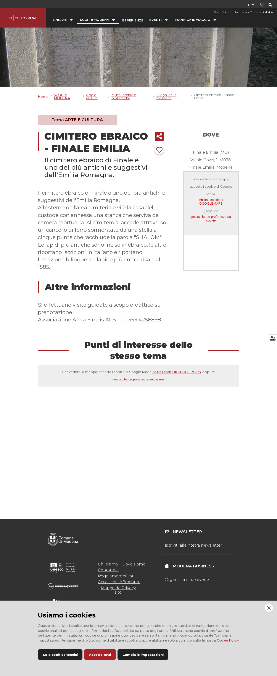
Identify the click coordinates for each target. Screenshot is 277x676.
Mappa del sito (111, 590)
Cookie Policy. (228, 640)
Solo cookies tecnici (60, 655)
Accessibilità (110, 582)
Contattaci (108, 570)
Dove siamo (133, 564)
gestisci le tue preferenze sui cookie (211, 218)
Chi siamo (108, 564)
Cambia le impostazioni (143, 655)
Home (43, 96)
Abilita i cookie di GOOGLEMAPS (211, 201)
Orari (130, 576)
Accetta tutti (100, 655)
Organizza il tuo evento (188, 579)
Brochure (131, 582)
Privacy (129, 588)
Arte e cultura (92, 96)
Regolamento (111, 576)
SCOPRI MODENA (62, 96)
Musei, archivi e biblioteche (123, 96)
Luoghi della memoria (166, 96)
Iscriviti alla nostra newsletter (193, 545)
